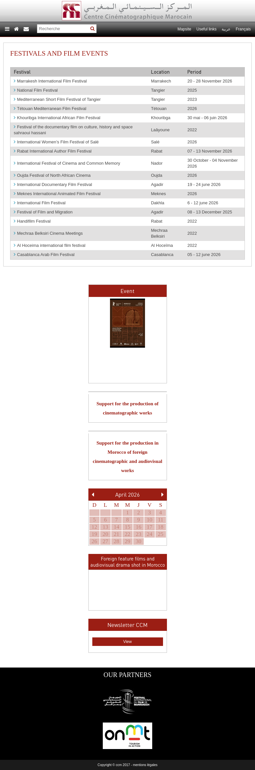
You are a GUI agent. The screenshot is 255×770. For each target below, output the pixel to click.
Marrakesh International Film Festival (50, 81)
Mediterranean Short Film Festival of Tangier (57, 99)
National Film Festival (36, 90)
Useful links (206, 29)
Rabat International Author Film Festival (53, 151)
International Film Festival (39, 202)
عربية (226, 29)
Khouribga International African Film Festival (57, 117)
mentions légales (145, 765)
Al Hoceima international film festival (49, 245)
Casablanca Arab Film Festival (44, 254)
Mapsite (184, 29)
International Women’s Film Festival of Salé (56, 141)
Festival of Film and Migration (43, 212)
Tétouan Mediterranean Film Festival (50, 108)
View (127, 641)
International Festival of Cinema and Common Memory (67, 163)
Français (243, 29)
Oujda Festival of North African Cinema (52, 175)
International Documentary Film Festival (53, 184)
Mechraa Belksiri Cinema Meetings (48, 233)
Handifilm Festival (32, 221)
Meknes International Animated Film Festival (57, 193)
